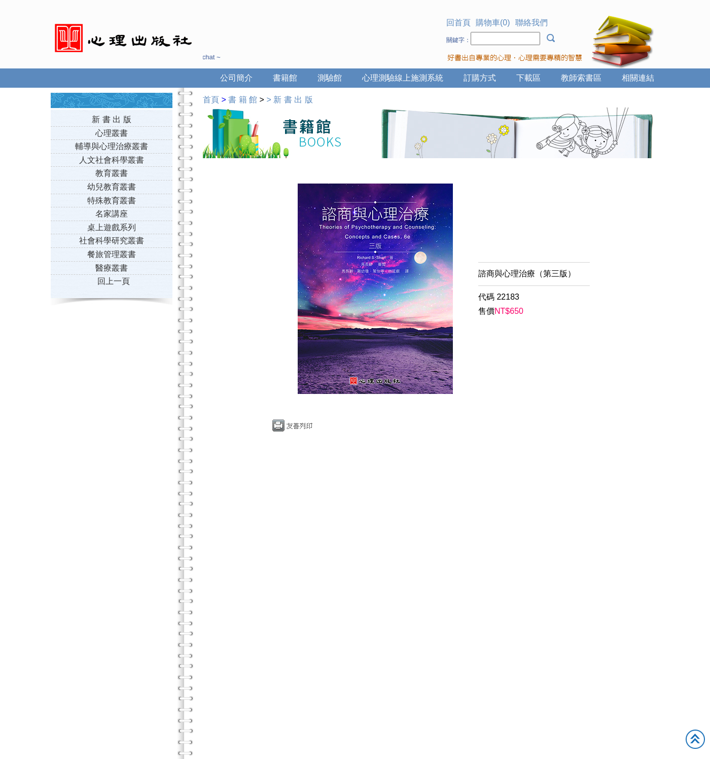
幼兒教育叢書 (111, 187)
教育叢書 (111, 173)
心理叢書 (111, 133)
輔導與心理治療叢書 (111, 146)
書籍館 (285, 78)
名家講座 (111, 213)
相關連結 (638, 78)
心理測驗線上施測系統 (402, 78)
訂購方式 (480, 78)
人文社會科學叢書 (111, 160)
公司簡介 (236, 78)
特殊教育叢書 (111, 200)
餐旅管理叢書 (111, 254)
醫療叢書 (111, 268)
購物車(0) (493, 22)
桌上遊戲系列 (111, 227)
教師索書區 (581, 78)
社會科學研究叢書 (111, 240)
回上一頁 (113, 281)
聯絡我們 (531, 22)
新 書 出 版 (111, 119)
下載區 (528, 78)
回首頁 (458, 22)
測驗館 (329, 78)
